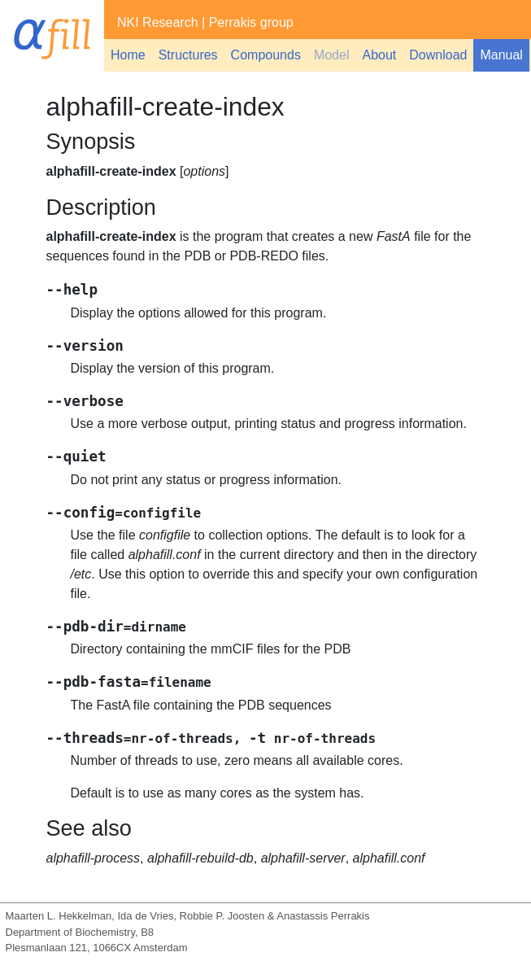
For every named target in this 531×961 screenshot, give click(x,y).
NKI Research (157, 22)
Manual (501, 55)
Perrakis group (251, 22)
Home (128, 55)
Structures (188, 55)
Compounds (266, 55)
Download (438, 55)
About (379, 55)
